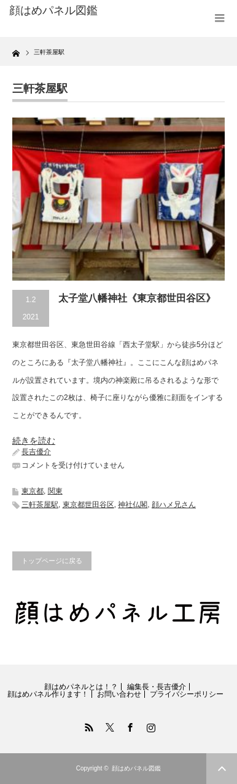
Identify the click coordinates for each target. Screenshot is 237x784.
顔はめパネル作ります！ (47, 694)
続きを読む (33, 441)
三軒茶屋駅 (39, 504)
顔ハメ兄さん (174, 504)
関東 (55, 491)
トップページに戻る (51, 560)
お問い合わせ (119, 694)
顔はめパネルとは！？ (81, 686)
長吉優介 (36, 451)
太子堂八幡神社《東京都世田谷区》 (137, 298)
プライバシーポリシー (186, 694)
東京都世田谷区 (88, 504)
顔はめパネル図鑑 (53, 10)
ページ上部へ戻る (221, 768)
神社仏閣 (132, 504)
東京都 (32, 491)
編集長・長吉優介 (156, 686)
